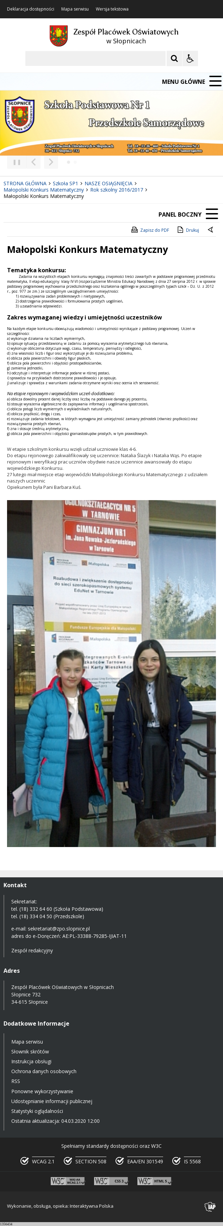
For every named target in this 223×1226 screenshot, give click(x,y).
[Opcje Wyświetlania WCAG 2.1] (190, 58)
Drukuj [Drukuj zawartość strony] (187, 229)
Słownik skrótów (30, 1051)
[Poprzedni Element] (33, 162)
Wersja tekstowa (112, 9)
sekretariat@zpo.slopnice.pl (59, 928)
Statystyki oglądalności (37, 1111)
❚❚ (14, 162)
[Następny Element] (51, 162)
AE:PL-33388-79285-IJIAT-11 (94, 936)
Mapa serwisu (75, 9)
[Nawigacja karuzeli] (42, 162)
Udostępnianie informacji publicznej (51, 1101)
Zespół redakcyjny (32, 950)
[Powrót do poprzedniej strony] (211, 230)
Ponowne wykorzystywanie (42, 1091)
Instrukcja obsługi (31, 1061)
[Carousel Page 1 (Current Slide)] (68, 162)
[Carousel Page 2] (75, 162)
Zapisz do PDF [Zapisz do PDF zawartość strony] (149, 229)
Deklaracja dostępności (30, 9)
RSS (15, 1081)
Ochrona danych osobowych (43, 1071)
